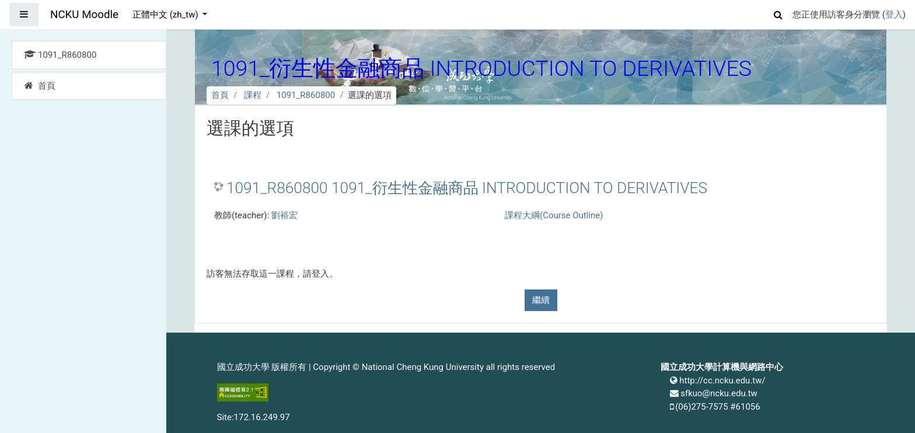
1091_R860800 (306, 95)
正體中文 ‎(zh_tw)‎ (166, 14)
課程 (252, 95)
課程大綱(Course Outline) (554, 215)
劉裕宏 (284, 215)
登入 (894, 14)
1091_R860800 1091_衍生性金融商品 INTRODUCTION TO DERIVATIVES (466, 188)
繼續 (541, 300)
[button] (778, 13)
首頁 (220, 95)
